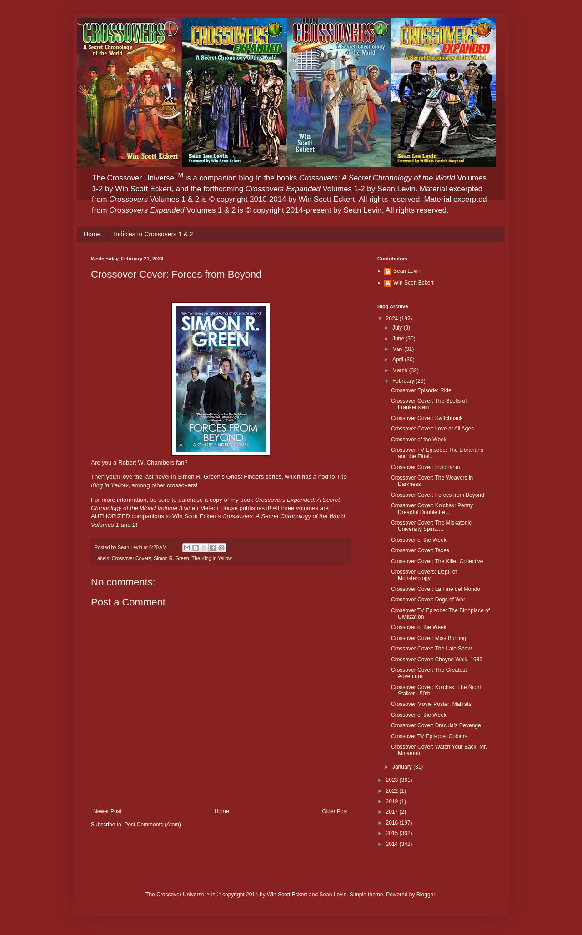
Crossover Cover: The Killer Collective (437, 561)
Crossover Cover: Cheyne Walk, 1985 (436, 659)
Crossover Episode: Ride (421, 390)
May (398, 349)
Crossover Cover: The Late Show (431, 648)
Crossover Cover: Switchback (426, 418)
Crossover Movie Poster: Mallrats (431, 704)
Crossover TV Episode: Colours (429, 736)
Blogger (425, 894)
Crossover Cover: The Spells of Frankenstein (429, 404)
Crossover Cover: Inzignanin (425, 467)
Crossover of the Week (419, 439)
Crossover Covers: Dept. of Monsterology (424, 575)
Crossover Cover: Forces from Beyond (437, 495)
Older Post (335, 811)
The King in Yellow (211, 558)
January (402, 767)
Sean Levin (407, 271)
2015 (393, 833)
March (400, 370)
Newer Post (107, 811)
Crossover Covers (131, 558)
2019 (393, 801)
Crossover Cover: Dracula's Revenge (436, 725)
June (399, 338)
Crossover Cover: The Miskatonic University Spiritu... (431, 526)
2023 (393, 780)
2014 (393, 844)
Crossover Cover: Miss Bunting (428, 638)
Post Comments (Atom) (152, 824)
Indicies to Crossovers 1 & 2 (153, 234)
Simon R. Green (171, 558)
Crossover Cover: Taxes (420, 550)
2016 (393, 823)
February (404, 381)
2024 (393, 318)
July (398, 328)
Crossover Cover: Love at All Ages (432, 428)
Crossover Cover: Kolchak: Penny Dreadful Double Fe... (432, 508)
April (398, 359)
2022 (393, 791)
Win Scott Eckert (413, 283)
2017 (393, 812)
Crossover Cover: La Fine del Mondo (435, 589)
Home (92, 234)
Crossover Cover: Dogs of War (428, 599)
